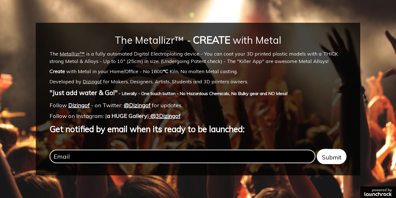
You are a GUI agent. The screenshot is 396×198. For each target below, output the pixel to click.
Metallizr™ (72, 53)
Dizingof (92, 81)
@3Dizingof (164, 115)
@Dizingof (137, 105)
